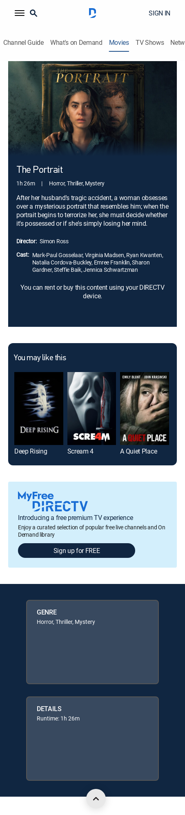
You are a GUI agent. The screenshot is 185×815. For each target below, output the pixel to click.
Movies (119, 42)
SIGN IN (159, 13)
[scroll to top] (96, 798)
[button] (20, 13)
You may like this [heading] (40, 358)
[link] (38, 408)
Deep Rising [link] (30, 451)
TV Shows (150, 42)
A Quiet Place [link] (138, 451)
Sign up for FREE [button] (76, 550)
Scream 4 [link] (80, 451)
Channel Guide (23, 42)
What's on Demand (76, 42)
